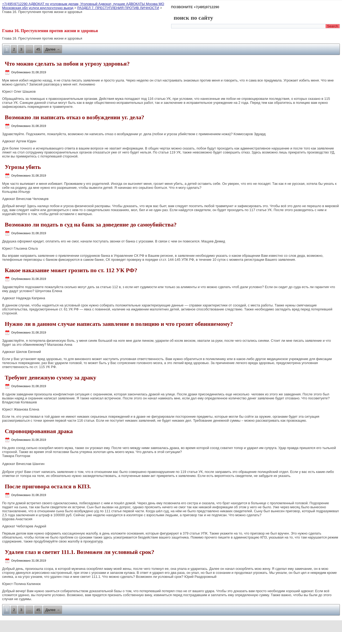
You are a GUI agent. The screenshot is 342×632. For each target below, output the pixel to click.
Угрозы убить (23, 167)
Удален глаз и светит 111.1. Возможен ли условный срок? (79, 552)
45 (38, 49)
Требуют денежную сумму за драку (50, 377)
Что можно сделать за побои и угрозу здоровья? (67, 63)
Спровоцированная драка (39, 431)
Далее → (52, 49)
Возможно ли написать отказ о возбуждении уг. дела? (74, 117)
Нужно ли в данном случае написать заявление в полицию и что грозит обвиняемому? (119, 324)
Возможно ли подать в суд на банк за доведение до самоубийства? (91, 224)
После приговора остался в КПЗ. (48, 486)
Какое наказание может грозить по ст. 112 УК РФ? (71, 270)
